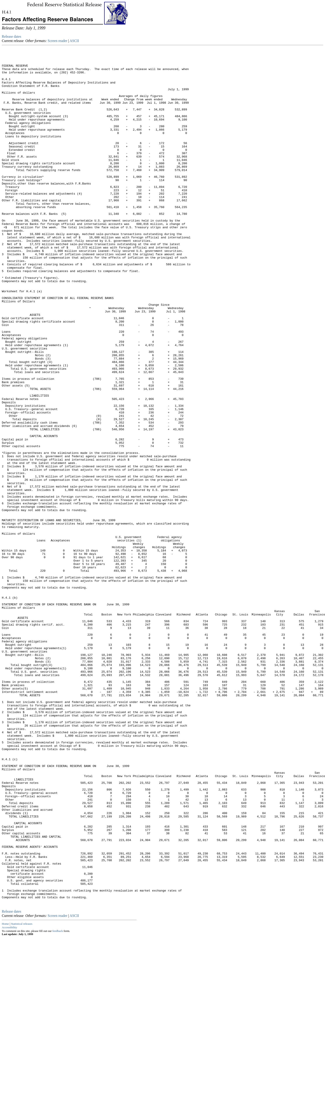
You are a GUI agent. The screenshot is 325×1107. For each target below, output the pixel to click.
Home (5, 1093)
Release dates (11, 36)
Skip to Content (5, 25)
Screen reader (57, 41)
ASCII (74, 41)
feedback (57, 1100)
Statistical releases (21, 1093)
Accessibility (9, 1097)
